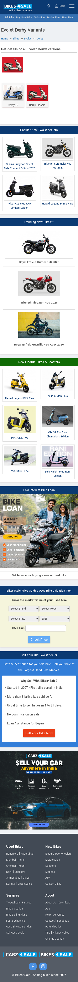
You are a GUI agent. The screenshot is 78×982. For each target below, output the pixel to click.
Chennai (11, 866)
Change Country (54, 939)
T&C (47, 933)
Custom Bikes (53, 884)
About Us (50, 903)
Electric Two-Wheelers (58, 854)
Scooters (50, 866)
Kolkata (10, 884)
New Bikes (67, 17)
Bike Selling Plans (16, 915)
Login (60, 6)
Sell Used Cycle (15, 933)
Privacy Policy (61, 933)
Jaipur (26, 878)
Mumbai (11, 860)
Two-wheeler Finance (18, 903)
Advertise (58, 915)
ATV (47, 878)
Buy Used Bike (24, 17)
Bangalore (12, 854)
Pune (22, 860)
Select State (48, 6)
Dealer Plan (53, 17)
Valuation (39, 17)
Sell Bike (9, 17)
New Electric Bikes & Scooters (39, 362)
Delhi (9, 872)
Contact (49, 921)
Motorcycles (52, 860)
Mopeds (50, 872)
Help (48, 915)
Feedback (63, 921)
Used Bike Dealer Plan (19, 927)
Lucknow (20, 872)
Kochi (22, 866)
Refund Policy (53, 927)
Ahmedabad (13, 878)
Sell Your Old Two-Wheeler (39, 655)
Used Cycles (25, 884)
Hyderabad (27, 854)
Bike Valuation (14, 909)
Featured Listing (15, 921)
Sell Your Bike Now (39, 733)
